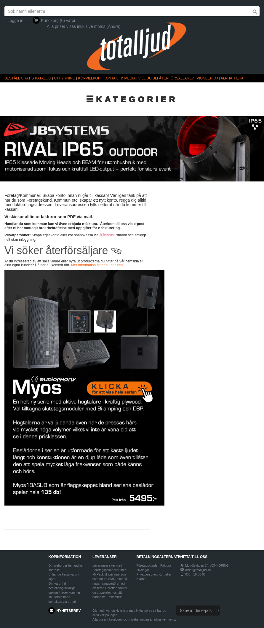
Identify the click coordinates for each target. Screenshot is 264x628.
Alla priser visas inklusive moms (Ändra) (83, 26)
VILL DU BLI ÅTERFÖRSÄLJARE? (166, 78)
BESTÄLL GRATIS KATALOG (27, 78)
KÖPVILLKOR (89, 78)
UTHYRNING (64, 78)
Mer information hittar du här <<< (97, 265)
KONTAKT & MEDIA (119, 78)
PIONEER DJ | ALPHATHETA (220, 78)
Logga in (15, 20)
